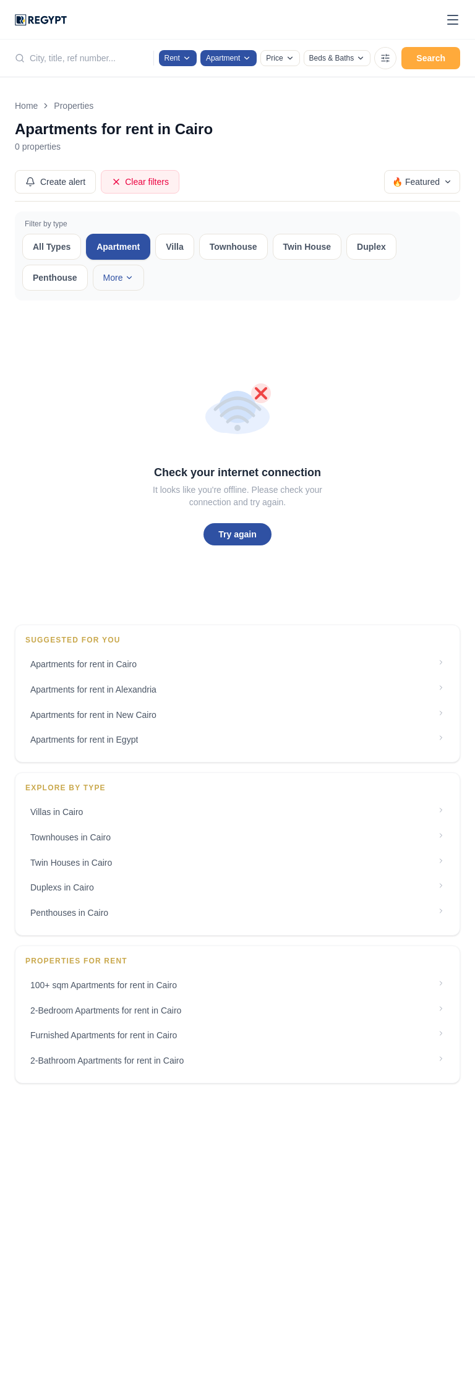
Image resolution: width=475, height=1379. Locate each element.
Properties (73, 106)
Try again (237, 534)
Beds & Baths (337, 58)
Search (430, 58)
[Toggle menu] (452, 19)
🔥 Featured (422, 182)
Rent (178, 58)
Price (280, 58)
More (118, 278)
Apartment (228, 58)
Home (26, 106)
